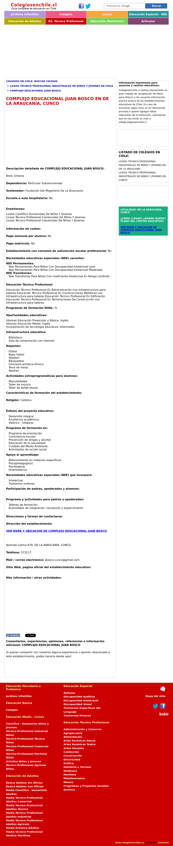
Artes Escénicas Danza (79, 740)
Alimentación (73, 736)
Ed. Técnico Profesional (65, 21)
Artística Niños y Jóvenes (23, 761)
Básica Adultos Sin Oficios (24, 782)
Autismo (69, 692)
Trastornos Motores (77, 715)
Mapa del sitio (155, 696)
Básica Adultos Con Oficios (25, 786)
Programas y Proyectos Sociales (86, 785)
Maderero (70, 770)
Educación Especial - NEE (148, 14)
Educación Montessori (107, 21)
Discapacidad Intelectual (81, 700)
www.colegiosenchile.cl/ (129, 842)
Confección (71, 751)
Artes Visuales (74, 748)
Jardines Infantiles (25, 14)
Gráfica (69, 763)
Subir (164, 714)
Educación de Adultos (24, 21)
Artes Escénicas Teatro (80, 744)
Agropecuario (73, 733)
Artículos (148, 21)
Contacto (163, 842)
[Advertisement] (86, 50)
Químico (69, 789)
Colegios (65, 14)
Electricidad (72, 759)
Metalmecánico (74, 778)
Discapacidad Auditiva (79, 696)
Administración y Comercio (83, 729)
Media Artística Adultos (22, 827)
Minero (68, 782)
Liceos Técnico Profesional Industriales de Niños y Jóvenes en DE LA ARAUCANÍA (142, 165)
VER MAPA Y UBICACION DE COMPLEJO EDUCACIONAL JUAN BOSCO (56, 531)
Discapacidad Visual (78, 704)
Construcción (73, 755)
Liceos (107, 14)
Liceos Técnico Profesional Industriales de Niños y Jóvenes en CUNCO (142, 176)
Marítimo (70, 774)
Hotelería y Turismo (77, 767)
